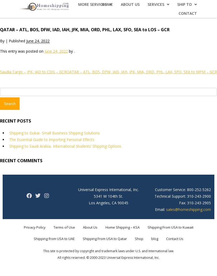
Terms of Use (64, 227)
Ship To (187, 4)
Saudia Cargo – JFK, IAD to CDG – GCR (33, 71)
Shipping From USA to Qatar (105, 238)
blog (154, 238)
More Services (95, 4)
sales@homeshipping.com (188, 209)
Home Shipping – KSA (122, 227)
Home (107, 4)
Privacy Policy (35, 227)
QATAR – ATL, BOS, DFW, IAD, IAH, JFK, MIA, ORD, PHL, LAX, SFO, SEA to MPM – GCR (142, 71)
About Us (130, 4)
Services (158, 4)
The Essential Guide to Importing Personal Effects (51, 139)
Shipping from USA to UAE (54, 238)
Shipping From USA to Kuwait (170, 227)
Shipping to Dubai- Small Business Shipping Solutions (54, 132)
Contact (188, 13)
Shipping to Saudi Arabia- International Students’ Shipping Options (65, 146)
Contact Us (174, 238)
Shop (139, 238)
